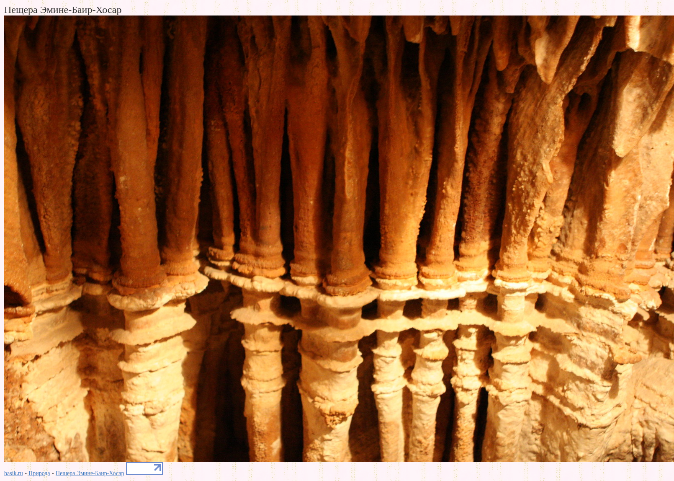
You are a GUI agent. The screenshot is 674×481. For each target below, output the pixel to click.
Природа (39, 473)
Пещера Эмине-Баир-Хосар (90, 473)
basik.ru (13, 473)
